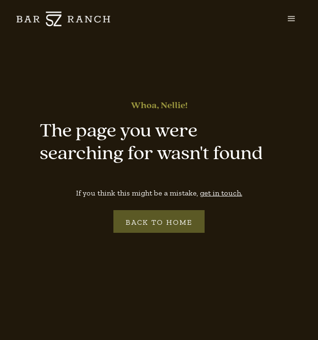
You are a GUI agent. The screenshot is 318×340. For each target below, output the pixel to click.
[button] (291, 18)
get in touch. (221, 192)
